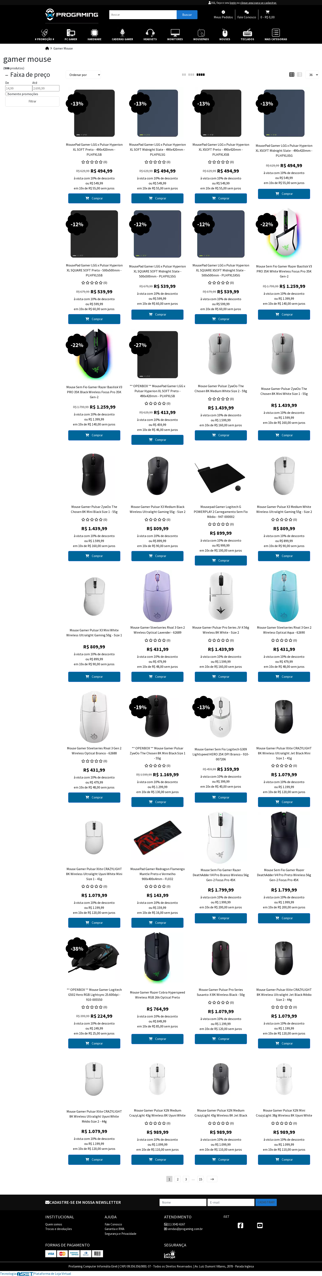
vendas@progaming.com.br (183, 1229)
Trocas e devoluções (58, 1229)
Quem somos (53, 1224)
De (7, 83)
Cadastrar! (266, 1202)
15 (200, 1179)
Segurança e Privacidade (120, 1234)
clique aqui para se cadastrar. (258, 3)
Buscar (187, 14)
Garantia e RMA (114, 1229)
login (233, 3)
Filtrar (32, 101)
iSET (226, 1217)
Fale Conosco (113, 1224)
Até (34, 83)
